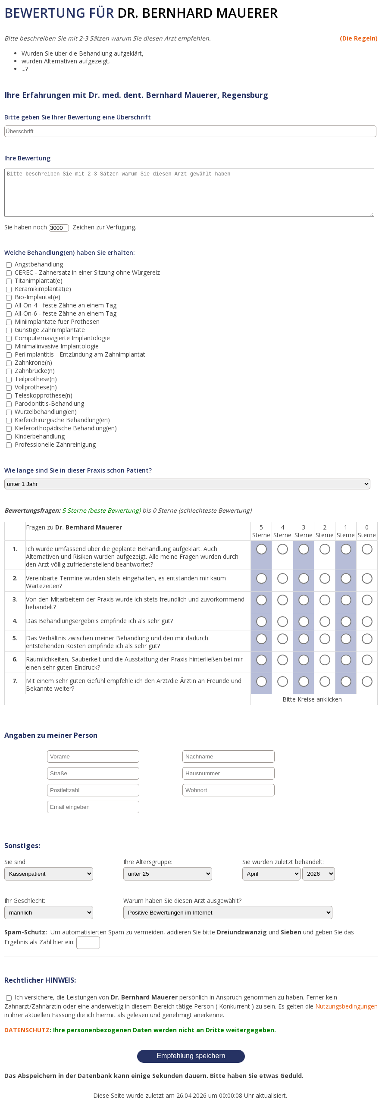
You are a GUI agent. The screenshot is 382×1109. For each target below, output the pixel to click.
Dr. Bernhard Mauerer (197, 13)
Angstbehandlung (38, 264)
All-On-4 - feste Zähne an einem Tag (64, 305)
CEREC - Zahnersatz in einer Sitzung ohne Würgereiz (86, 272)
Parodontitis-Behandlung (48, 403)
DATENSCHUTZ (27, 1030)
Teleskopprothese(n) (42, 395)
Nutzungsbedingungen (346, 1006)
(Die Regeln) (359, 38)
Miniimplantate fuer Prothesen (56, 321)
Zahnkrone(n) (32, 362)
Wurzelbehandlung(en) (45, 411)
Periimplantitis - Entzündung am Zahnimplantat (79, 354)
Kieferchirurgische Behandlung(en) (61, 420)
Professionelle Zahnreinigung (54, 444)
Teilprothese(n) (35, 379)
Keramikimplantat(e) (42, 289)
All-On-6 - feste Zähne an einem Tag (64, 313)
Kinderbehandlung (39, 436)
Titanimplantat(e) (38, 280)
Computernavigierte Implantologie (61, 338)
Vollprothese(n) (35, 387)
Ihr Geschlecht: (24, 901)
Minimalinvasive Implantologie (56, 346)
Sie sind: (15, 862)
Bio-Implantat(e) (36, 297)
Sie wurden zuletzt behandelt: (283, 862)
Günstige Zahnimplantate (49, 330)
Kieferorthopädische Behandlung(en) (65, 428)
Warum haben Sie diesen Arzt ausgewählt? (182, 901)
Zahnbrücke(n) (34, 371)
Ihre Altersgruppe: (147, 862)
